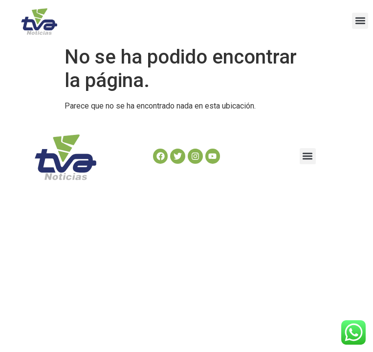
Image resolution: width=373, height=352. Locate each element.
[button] (360, 21)
